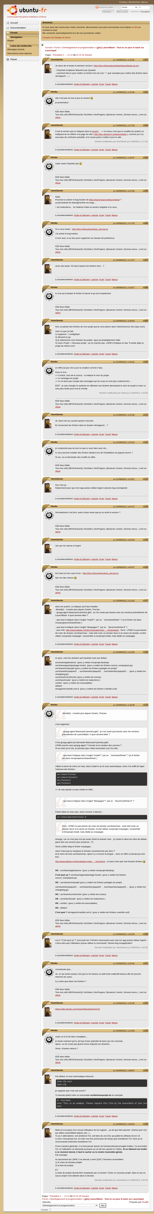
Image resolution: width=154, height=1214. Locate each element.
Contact (44, 1210)
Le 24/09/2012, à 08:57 (123, 1070)
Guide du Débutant (82, 84)
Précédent (57, 55)
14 (77, 55)
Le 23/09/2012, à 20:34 (123, 963)
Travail (108, 84)
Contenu (123, 2)
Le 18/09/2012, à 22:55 (123, 191)
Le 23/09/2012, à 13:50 (123, 652)
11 (68, 55)
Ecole (101, 84)
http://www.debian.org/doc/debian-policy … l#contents (80, 861)
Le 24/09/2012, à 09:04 (123, 1124)
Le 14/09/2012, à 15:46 (123, 92)
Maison (115, 84)
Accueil (48, 47)
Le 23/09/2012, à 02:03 (123, 540)
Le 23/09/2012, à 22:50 (123, 1031)
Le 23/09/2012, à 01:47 (123, 506)
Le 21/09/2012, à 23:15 (123, 442)
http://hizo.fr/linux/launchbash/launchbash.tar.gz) (116, 66)
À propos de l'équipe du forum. (57, 37)
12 (71, 55)
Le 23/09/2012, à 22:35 (123, 1003)
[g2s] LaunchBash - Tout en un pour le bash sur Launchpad (114, 1199)
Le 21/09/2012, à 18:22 (123, 362)
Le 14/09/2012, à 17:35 (123, 125)
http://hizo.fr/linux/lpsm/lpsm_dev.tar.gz (90, 229)
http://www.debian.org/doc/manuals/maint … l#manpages (92, 630)
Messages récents (15, 49)
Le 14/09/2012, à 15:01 (123, 60)
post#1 (95, 131)
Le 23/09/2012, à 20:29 (123, 934)
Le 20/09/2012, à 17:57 (123, 260)
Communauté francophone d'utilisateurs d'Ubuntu (26, 17)
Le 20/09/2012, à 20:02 (123, 321)
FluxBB (145, 1202)
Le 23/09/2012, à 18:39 (123, 705)
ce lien (135, 27)
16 (83, 55)
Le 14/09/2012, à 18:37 (123, 158)
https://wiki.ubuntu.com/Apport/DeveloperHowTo (77, 1009)
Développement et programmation (78, 47)
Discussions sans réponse (19, 53)
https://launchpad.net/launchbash (104, 200)
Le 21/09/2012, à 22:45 (123, 415)
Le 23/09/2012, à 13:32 (123, 601)
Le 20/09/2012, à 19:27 (123, 287)
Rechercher (134, 2)
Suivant (88, 55)
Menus (144, 2)
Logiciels (94, 84)
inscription (145, 11)
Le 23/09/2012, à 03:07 (123, 567)
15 (80, 55)
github (57, 117)
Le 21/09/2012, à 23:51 (123, 479)
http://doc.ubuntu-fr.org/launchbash (110, 134)
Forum (57, 47)
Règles (10, 40)
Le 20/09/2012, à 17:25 (123, 223)
